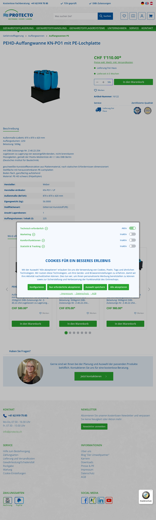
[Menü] (151, 491)
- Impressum (66, 293)
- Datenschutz (82, 293)
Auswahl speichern (95, 287)
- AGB (93, 293)
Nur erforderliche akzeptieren (64, 287)
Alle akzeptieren (118, 287)
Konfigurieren (37, 287)
